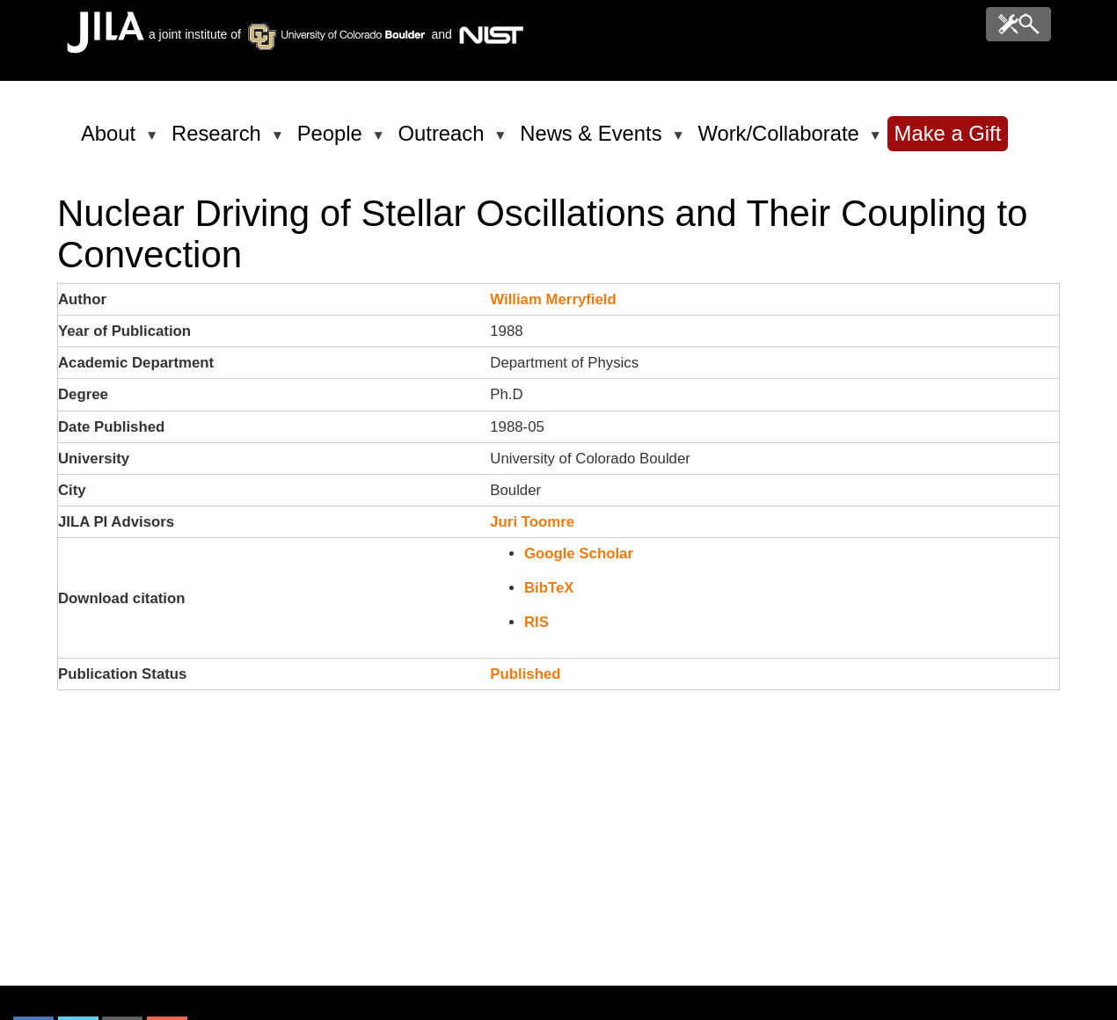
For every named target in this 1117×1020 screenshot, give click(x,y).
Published (525, 674)
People (332, 140)
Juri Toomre (532, 522)
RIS (536, 622)
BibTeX (549, 587)
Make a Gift (948, 133)
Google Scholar (578, 553)
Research (219, 140)
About (111, 140)
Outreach (444, 140)
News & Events (594, 140)
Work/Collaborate (781, 140)
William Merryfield (553, 299)
